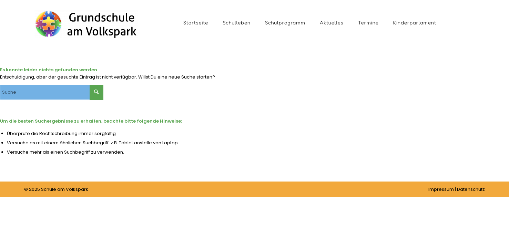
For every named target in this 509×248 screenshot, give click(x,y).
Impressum (441, 189)
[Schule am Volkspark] (86, 32)
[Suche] (51, 92)
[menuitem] (195, 22)
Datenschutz (471, 189)
